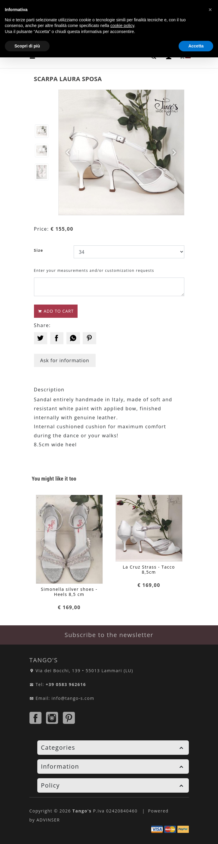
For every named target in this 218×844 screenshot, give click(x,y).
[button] (68, 152)
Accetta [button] (196, 46)
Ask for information (64, 360)
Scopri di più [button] (27, 46)
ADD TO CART (56, 311)
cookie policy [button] (122, 25)
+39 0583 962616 (66, 684)
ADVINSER (48, 820)
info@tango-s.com (73, 698)
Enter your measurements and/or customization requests (94, 270)
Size (38, 250)
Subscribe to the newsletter (109, 635)
